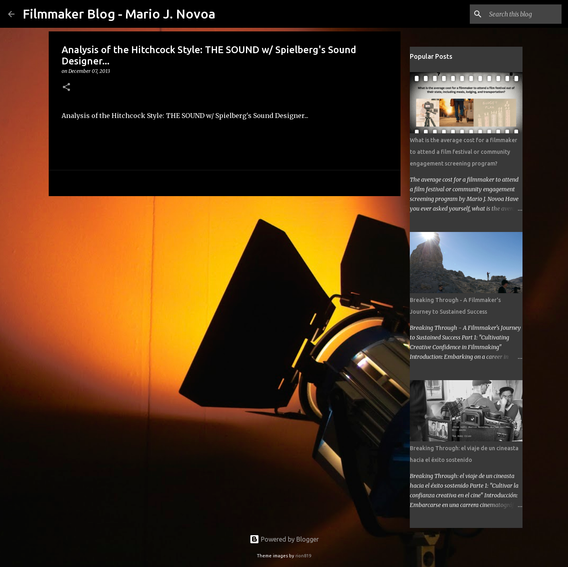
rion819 (303, 555)
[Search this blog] (519, 14)
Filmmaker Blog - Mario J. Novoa (119, 13)
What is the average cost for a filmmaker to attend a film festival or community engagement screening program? (463, 152)
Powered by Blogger (284, 539)
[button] (66, 87)
